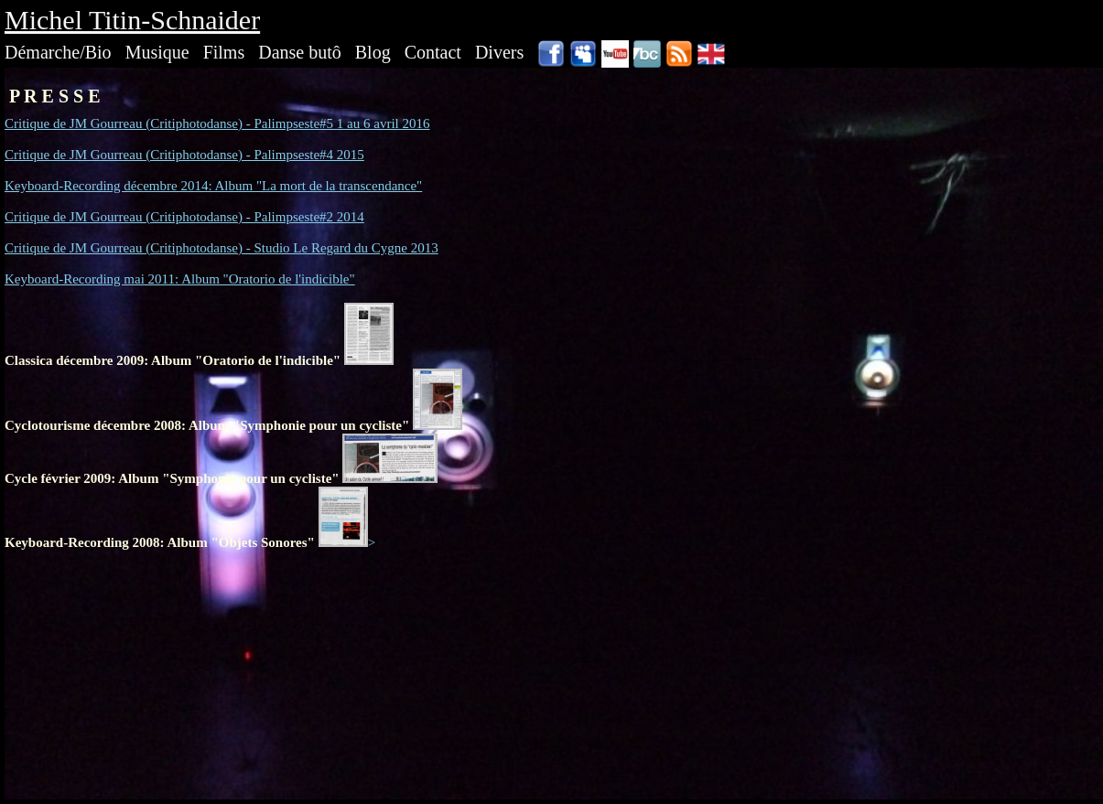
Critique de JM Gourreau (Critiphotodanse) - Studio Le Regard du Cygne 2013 (221, 248)
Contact (433, 52)
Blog (373, 52)
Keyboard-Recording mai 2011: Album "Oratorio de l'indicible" (180, 279)
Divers (499, 52)
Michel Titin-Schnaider (132, 20)
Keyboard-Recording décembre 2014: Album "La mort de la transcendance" (213, 185)
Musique (157, 52)
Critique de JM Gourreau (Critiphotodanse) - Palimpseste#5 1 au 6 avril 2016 (217, 123)
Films (224, 52)
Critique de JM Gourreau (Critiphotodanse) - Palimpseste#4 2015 (184, 154)
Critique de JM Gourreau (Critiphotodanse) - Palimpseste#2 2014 (184, 216)
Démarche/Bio (58, 52)
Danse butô (299, 52)
